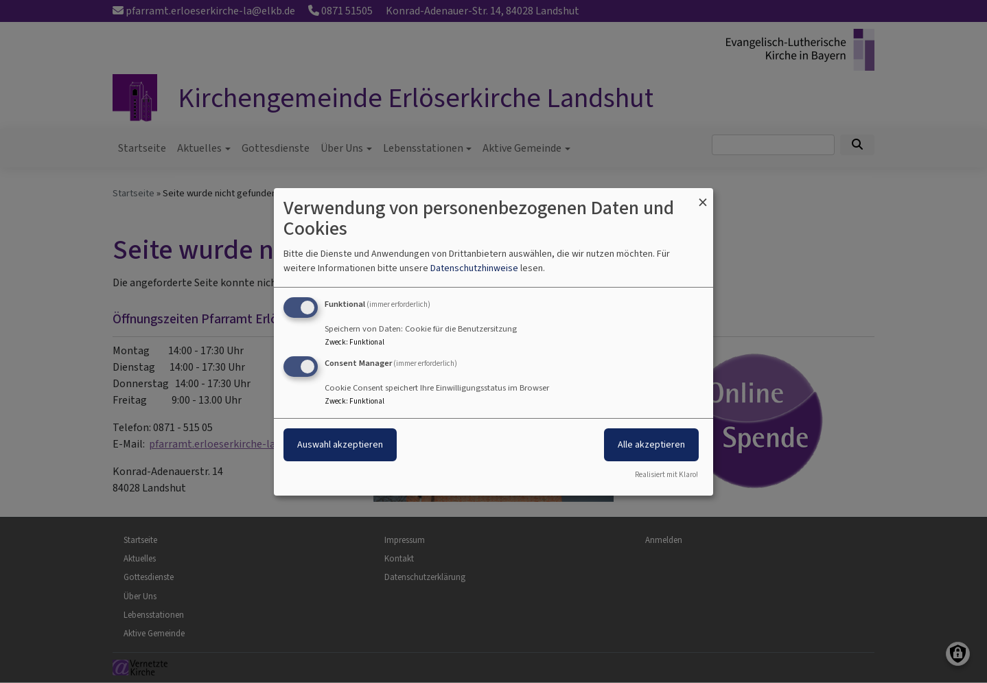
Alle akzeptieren (651, 444)
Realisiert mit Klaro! (666, 475)
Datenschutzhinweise (474, 268)
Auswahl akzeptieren (340, 444)
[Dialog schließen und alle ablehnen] (703, 196)
